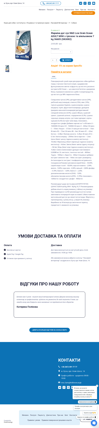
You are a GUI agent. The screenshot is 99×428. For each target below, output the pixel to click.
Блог (77, 10)
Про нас (83, 10)
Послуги (50, 10)
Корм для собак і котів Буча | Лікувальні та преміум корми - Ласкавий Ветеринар (35, 23)
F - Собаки (73, 23)
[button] (50, 3)
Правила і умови (33, 420)
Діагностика (69, 10)
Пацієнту (59, 10)
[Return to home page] (11, 11)
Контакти (91, 10)
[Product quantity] (54, 60)
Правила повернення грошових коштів (57, 420)
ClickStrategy (8, 422)
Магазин (42, 10)
